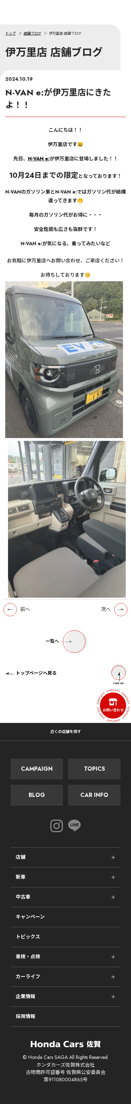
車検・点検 (28, 956)
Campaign (37, 769)
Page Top (118, 675)
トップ (10, 33)
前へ (25, 611)
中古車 (23, 896)
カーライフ (28, 976)
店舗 (21, 857)
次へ (106, 611)
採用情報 (25, 1016)
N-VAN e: (39, 158)
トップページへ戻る (31, 673)
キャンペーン (30, 916)
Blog (37, 795)
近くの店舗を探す (65, 731)
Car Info (94, 795)
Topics (94, 769)
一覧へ (65, 643)
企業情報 (25, 996)
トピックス (28, 936)
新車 (21, 876)
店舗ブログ (32, 33)
